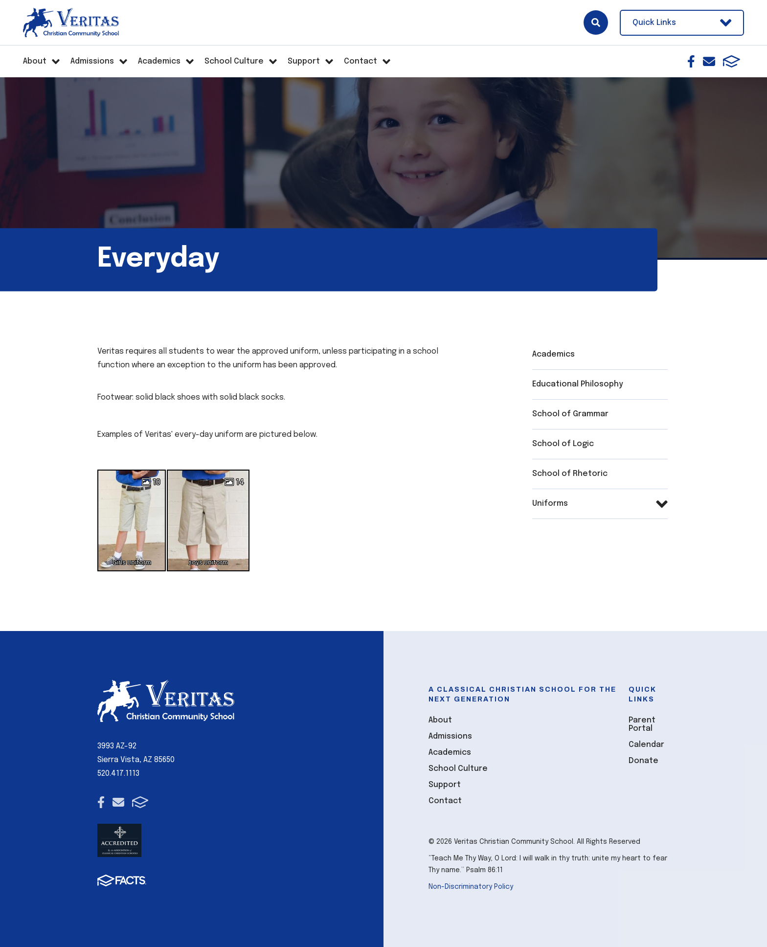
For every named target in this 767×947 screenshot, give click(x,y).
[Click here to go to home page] (71, 22)
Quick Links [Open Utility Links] (681, 23)
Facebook (691, 61)
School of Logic (563, 444)
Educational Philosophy (577, 384)
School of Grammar (570, 414)
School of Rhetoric (570, 474)
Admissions (450, 736)
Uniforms (550, 503)
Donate (643, 761)
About (440, 720)
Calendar (646, 745)
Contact (445, 801)
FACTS (731, 61)
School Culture (458, 769)
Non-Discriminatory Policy (471, 886)
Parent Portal (642, 724)
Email (709, 61)
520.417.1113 (118, 773)
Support (445, 785)
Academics (553, 354)
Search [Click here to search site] (596, 22)
